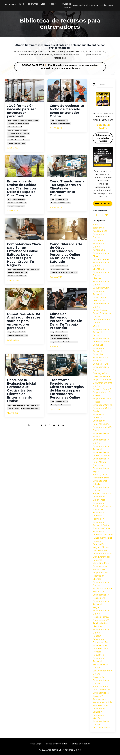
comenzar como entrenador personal (26, 121)
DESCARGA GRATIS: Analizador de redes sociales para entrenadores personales (24, 323)
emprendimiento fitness (102, 400)
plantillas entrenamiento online (101, 629)
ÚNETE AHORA (102, 203)
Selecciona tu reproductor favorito (103, 138)
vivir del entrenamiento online (101, 721)
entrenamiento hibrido (101, 435)
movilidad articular (103, 588)
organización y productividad (101, 622)
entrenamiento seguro (101, 470)
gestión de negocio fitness (60, 341)
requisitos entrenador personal (18, 140)
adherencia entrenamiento (101, 251)
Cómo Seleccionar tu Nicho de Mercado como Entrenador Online (65, 111)
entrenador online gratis (102, 410)
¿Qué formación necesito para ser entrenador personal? (21, 111)
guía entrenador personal (16, 137)
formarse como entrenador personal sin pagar (103, 531)
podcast (97, 636)
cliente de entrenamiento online (101, 272)
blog (9, 121)
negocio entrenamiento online (101, 610)
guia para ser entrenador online (102, 552)
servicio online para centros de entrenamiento (101, 689)
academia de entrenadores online (100, 234)
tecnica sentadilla (102, 702)
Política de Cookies (80, 743)
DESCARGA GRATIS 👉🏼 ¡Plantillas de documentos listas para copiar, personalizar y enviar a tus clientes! (60, 67)
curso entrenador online (102, 321)
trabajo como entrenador (17, 144)
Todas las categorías (98, 226)
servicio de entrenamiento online (101, 680)
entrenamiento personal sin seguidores (101, 461)
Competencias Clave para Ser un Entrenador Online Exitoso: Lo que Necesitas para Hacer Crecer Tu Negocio (23, 256)
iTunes (98, 125)
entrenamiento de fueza (102, 429)
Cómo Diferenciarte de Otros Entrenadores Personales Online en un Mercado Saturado (66, 254)
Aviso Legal (36, 743)
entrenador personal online (101, 422)
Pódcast (52, 4)
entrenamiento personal (101, 448)
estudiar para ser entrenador (17, 130)
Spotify (103, 128)
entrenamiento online (101, 441)
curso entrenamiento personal (101, 329)
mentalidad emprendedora (17, 204)
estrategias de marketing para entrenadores (101, 477)
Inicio (21, 4)
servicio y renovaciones (16, 207)
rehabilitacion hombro (100, 650)
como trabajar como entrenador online (102, 313)
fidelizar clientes (13, 411)
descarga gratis (101, 373)
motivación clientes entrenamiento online (101, 581)
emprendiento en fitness (59, 338)
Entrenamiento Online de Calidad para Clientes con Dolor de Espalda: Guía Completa (22, 189)
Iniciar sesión (107, 5)
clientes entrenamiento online (101, 281)
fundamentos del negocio (102, 539)
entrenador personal (15, 127)
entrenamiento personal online (101, 454)
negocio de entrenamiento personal (101, 601)
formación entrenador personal (18, 134)
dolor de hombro (102, 376)
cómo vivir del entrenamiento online (101, 367)
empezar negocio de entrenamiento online (102, 382)
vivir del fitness (101, 727)
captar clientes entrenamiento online (101, 262)
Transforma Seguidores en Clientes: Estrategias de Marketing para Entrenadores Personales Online (65, 393)
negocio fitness (101, 617)
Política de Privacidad (56, 743)
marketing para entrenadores (60, 124)
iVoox (107, 125)
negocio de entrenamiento (101, 593)
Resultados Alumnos (85, 5)
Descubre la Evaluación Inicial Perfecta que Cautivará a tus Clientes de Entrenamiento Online (21, 393)
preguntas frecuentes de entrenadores (64, 274)
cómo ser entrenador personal (18, 124)
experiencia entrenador (99, 501)
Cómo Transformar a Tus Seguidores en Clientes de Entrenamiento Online (66, 189)
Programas (32, 4)
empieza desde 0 (62, 121)
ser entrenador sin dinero (102, 672)
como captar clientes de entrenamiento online (101, 302)
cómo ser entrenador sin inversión (101, 357)
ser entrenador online (101, 666)
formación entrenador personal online (101, 522)
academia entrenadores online (100, 243)
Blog (43, 4)
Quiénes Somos (66, 5)
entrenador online (33, 271)
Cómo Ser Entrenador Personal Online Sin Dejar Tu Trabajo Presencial (66, 323)
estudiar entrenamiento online (101, 487)
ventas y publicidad (98, 713)
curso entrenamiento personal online (101, 338)
